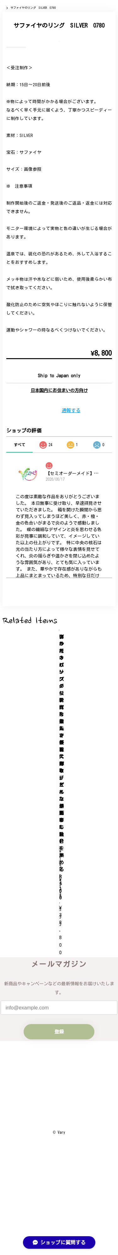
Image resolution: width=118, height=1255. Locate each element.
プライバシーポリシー (59, 1182)
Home (6, 37)
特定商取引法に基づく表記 (59, 1196)
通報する (71, 557)
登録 (59, 1078)
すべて (19, 592)
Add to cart (59, 522)
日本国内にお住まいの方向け (59, 538)
